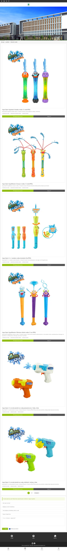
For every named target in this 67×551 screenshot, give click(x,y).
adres (33, 538)
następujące (36, 492)
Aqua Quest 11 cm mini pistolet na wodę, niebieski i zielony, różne (19, 482)
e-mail (12, 538)
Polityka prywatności (14, 528)
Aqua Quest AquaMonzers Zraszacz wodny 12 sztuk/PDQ (17, 184)
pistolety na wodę (6, 113)
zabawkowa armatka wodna (16, 113)
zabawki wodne (25, 113)
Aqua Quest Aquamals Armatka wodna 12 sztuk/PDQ (16, 109)
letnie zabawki (20, 411)
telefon (55, 538)
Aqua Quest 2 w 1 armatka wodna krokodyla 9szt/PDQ (16, 258)
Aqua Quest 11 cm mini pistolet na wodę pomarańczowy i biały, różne (20, 408)
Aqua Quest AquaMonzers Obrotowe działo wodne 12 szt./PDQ (19, 332)
